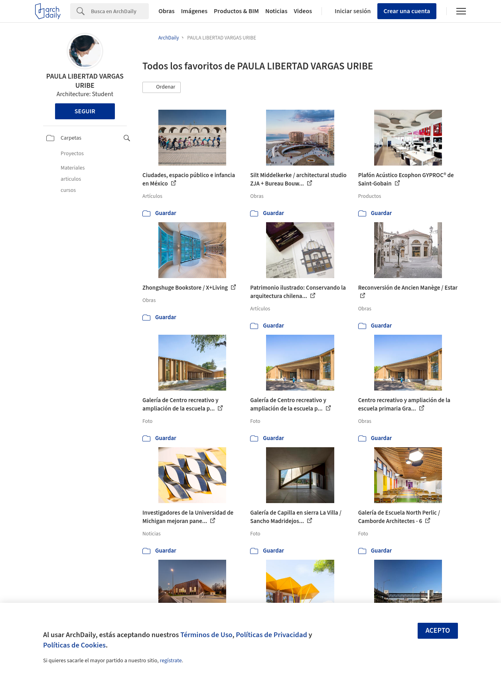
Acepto (438, 631)
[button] (161, 87)
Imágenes (194, 11)
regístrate (170, 661)
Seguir (85, 111)
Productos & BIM (236, 11)
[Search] (120, 11)
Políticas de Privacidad (271, 635)
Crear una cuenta (407, 11)
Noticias (276, 11)
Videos (303, 11)
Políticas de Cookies (74, 645)
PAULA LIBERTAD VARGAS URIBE (85, 81)
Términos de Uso (206, 635)
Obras (166, 11)
